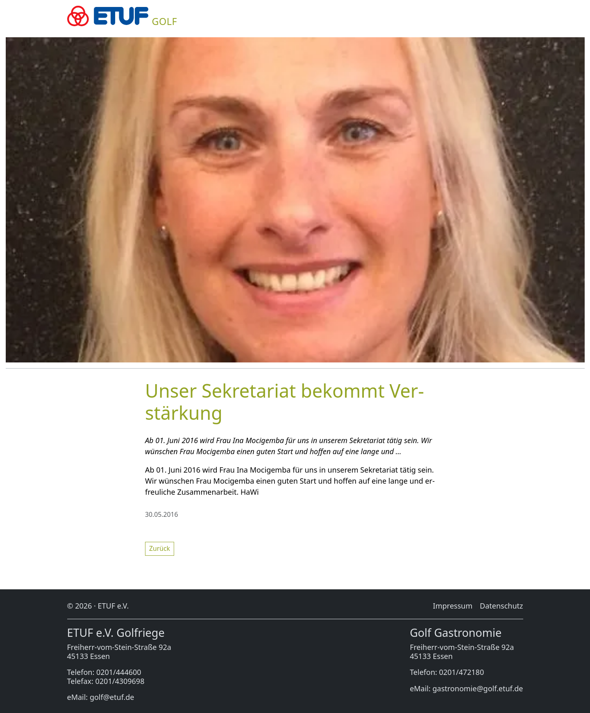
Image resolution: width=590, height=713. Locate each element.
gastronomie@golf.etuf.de (478, 688)
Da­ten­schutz (501, 606)
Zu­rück (159, 548)
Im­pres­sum (452, 606)
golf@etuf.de (112, 697)
